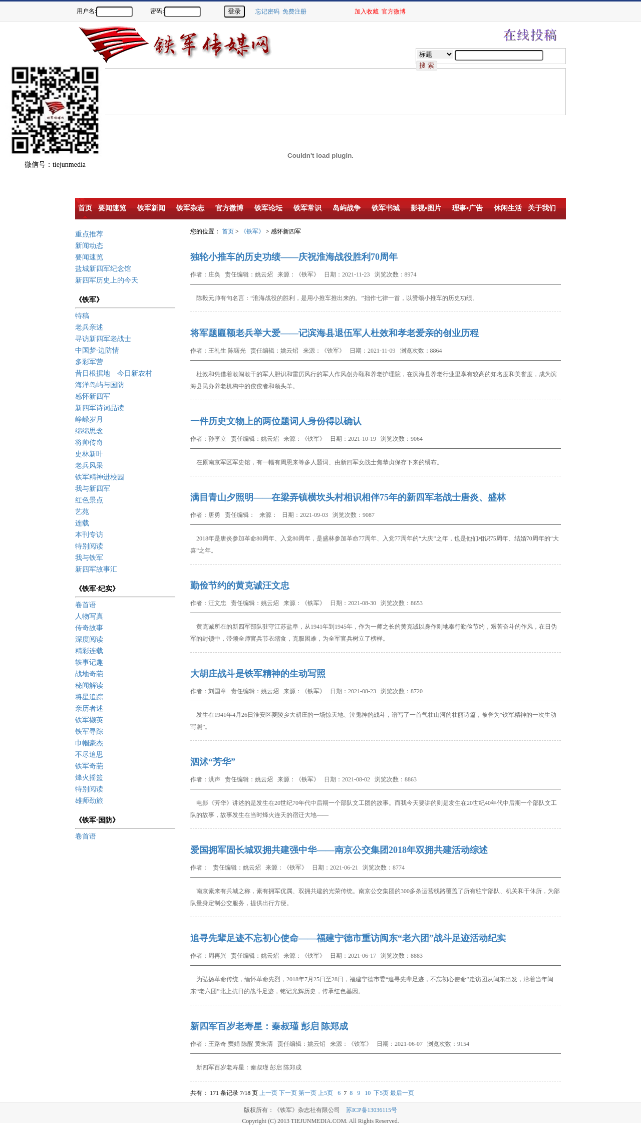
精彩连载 (89, 651)
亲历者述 (89, 708)
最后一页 (402, 1092)
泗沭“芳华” (212, 762)
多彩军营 (89, 362)
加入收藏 (367, 11)
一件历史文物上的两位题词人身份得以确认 (276, 421)
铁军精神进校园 (99, 477)
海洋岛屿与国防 (99, 385)
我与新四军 (92, 488)
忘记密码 (267, 11)
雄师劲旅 (89, 800)
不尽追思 (89, 754)
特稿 (82, 316)
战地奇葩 (89, 674)
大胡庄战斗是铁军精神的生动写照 (258, 674)
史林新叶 (89, 454)
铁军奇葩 (89, 766)
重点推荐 (89, 234)
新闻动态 (89, 245)
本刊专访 (89, 534)
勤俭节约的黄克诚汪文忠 (239, 586)
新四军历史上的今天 (106, 280)
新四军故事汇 (96, 569)
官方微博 (394, 11)
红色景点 (89, 500)
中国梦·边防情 (97, 350)
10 (367, 1092)
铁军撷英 (89, 720)
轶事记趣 (89, 662)
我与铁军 (89, 557)
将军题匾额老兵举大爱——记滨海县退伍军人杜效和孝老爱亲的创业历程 (334, 333)
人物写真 (89, 616)
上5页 (325, 1092)
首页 (228, 231)
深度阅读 (89, 639)
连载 (82, 523)
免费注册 (294, 11)
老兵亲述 (89, 327)
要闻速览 (89, 257)
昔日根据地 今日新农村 (113, 373)
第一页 (307, 1092)
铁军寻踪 (89, 731)
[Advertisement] (258, 91)
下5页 (381, 1092)
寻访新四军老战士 (103, 339)
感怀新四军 (92, 396)
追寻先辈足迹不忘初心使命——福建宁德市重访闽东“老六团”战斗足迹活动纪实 (348, 938)
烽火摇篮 (89, 777)
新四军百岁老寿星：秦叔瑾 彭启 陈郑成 (269, 1026)
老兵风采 (89, 465)
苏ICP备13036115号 (371, 1109)
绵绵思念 (89, 431)
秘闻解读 (89, 685)
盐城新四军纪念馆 (103, 268)
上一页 (268, 1092)
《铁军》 (252, 231)
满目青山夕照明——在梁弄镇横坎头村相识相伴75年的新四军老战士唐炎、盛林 (348, 497)
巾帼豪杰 (89, 743)
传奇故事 (89, 628)
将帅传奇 (89, 442)
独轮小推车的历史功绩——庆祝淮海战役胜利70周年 (294, 257)
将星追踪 (89, 697)
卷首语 (85, 605)
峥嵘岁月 (89, 419)
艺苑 (82, 511)
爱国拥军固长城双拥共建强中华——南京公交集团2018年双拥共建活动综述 (339, 850)
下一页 (288, 1092)
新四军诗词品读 (99, 408)
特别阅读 (89, 546)
